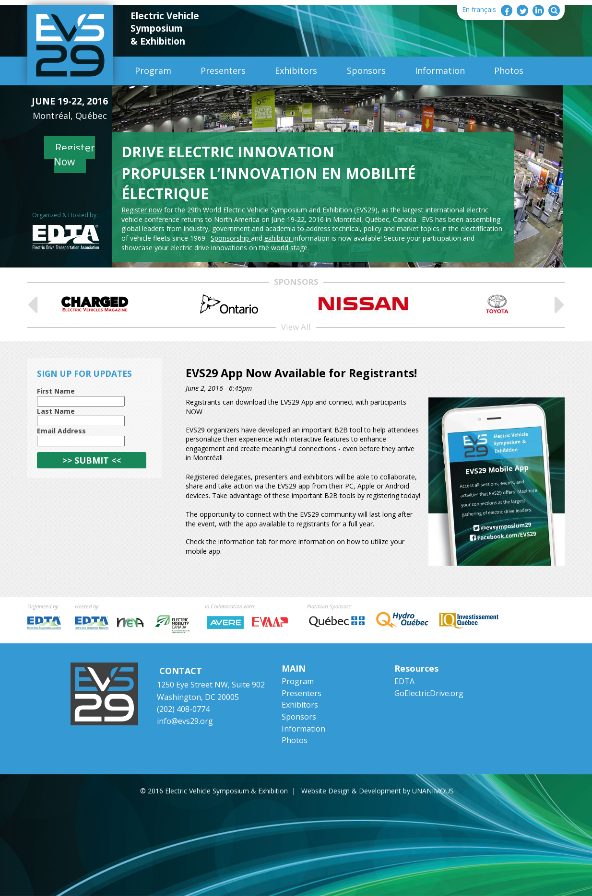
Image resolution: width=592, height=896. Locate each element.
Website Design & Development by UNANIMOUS (377, 790)
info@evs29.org (185, 721)
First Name (56, 391)
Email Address (61, 430)
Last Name (56, 411)
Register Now (74, 154)
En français (479, 9)
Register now (141, 209)
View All (296, 326)
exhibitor (278, 238)
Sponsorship (231, 238)
